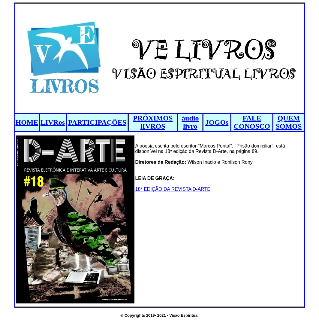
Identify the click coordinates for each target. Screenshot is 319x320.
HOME (27, 122)
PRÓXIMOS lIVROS (153, 122)
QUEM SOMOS (289, 122)
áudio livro (190, 122)
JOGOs (216, 122)
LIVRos (53, 122)
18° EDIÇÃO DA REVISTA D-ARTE (172, 189)
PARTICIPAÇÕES (97, 122)
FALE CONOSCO (252, 122)
